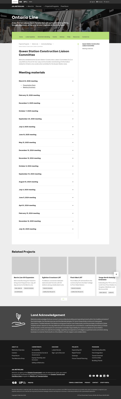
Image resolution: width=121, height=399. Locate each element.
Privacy (87, 382)
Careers (14, 353)
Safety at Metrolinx (38, 363)
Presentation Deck (29, 85)
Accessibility (36, 350)
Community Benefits (98, 350)
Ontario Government (35, 372)
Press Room (15, 355)
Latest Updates (30, 37)
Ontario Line (35, 44)
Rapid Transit (76, 353)
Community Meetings (46, 44)
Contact (95, 382)
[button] (20, 1)
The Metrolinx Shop (18, 358)
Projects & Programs (24, 44)
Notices (62, 37)
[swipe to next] (116, 274)
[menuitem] (30, 6)
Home (21, 37)
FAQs (68, 37)
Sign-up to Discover (58, 353)
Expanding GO (77, 350)
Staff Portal (104, 382)
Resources (76, 37)
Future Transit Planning (79, 358)
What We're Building (44, 37)
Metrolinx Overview (18, 350)
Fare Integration (97, 353)
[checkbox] (72, 81)
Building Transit (97, 360)
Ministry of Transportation (39, 376)
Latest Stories (56, 350)
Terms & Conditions (76, 382)
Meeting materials (87, 48)
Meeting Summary (29, 87)
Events (55, 37)
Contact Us (85, 37)
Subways (75, 355)
